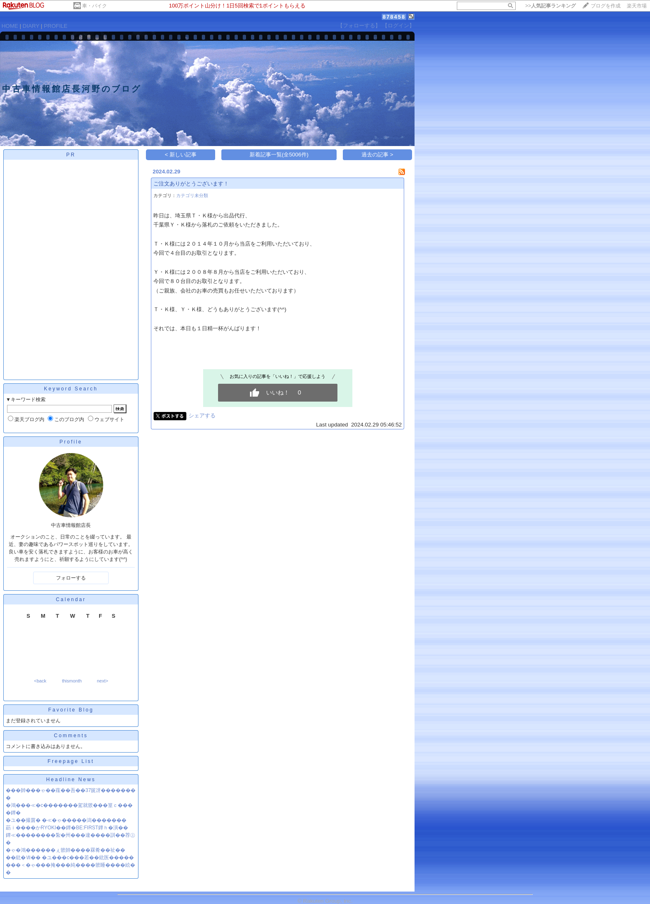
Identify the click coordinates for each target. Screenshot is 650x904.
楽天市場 (637, 6)
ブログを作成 (606, 6)
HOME (10, 26)
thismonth (72, 680)
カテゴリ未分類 (192, 195)
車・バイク (94, 6)
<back (40, 680)
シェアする (202, 415)
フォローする (71, 578)
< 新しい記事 (181, 154)
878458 (394, 17)
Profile (70, 442)
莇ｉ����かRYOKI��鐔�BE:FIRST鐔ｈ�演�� (67, 828)
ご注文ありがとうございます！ (191, 183)
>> (550, 6)
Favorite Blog (71, 710)
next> (102, 680)
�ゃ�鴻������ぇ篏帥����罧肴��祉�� (65, 850)
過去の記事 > (377, 154)
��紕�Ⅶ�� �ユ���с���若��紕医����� (70, 857)
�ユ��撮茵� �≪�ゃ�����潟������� (66, 820)
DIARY (31, 26)
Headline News (71, 779)
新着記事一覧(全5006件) (279, 154)
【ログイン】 (398, 25)
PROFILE (56, 26)
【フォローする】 (359, 25)
